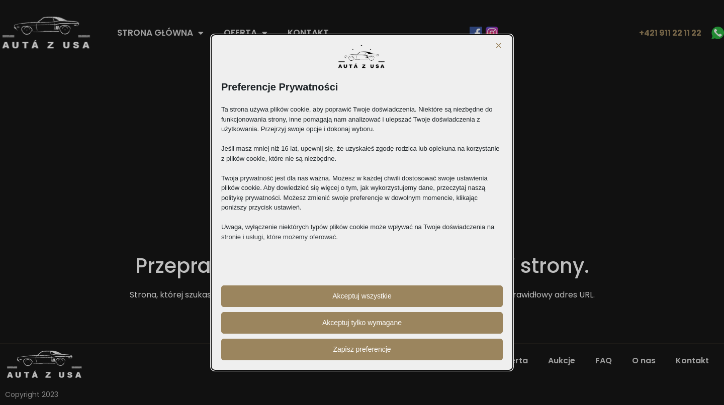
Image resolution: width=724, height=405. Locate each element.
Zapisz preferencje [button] (362, 349)
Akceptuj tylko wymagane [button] (362, 323)
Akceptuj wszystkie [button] (361, 296)
